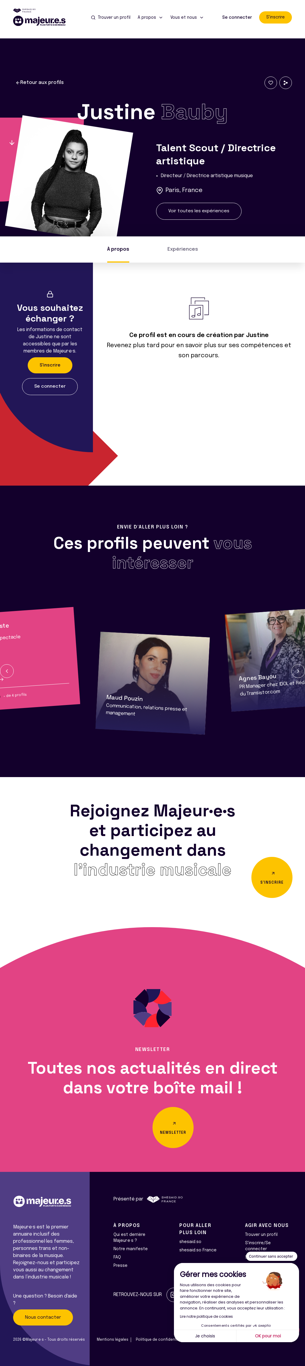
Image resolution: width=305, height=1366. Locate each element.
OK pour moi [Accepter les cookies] (268, 1336)
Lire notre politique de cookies (206, 1316)
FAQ (117, 1257)
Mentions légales (112, 1340)
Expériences (182, 249)
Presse (120, 1266)
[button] (7, 671)
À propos (118, 249)
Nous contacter (43, 1317)
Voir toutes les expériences (198, 211)
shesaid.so (190, 1242)
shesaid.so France (198, 1250)
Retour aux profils (39, 82)
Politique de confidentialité (161, 1340)
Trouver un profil (261, 1235)
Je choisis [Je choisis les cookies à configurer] (205, 1336)
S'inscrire (275, 17)
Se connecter (237, 17)
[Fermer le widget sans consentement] (271, 1256)
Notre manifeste (130, 1249)
